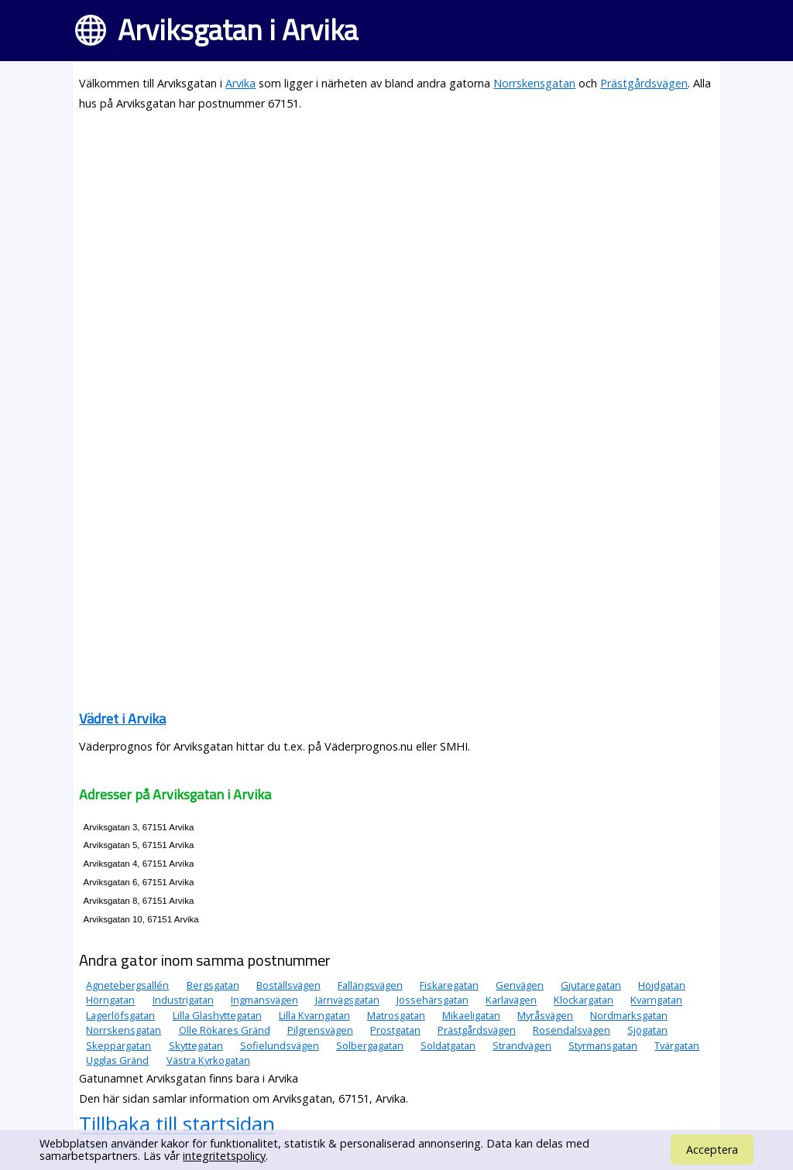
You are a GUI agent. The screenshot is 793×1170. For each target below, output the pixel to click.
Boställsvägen (288, 985)
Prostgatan (395, 1030)
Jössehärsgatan (432, 1001)
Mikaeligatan (471, 1015)
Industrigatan (183, 1001)
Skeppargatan (118, 1045)
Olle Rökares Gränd (224, 1030)
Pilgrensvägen (320, 1030)
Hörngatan (110, 1001)
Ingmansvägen (264, 1001)
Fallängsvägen (370, 985)
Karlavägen (511, 1001)
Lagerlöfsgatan (120, 1015)
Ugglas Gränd (117, 1060)
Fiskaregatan (449, 985)
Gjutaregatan (591, 985)
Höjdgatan (661, 985)
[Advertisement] (396, 233)
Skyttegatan (196, 1045)
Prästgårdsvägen (644, 83)
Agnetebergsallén (127, 985)
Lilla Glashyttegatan (217, 1015)
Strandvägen (522, 1045)
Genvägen (520, 985)
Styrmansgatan (602, 1045)
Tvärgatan (676, 1045)
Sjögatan (647, 1030)
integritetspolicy (224, 1155)
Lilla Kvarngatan (314, 1015)
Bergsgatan (213, 985)
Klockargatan (583, 1001)
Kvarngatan (656, 1001)
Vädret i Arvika (122, 718)
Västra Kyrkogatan (208, 1060)
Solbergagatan (369, 1045)
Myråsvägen (545, 1015)
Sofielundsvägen (279, 1045)
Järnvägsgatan (347, 1001)
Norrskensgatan (534, 83)
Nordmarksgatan (629, 1015)
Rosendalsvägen (571, 1030)
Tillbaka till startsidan (177, 1124)
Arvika (240, 83)
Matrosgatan (396, 1015)
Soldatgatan (448, 1045)
